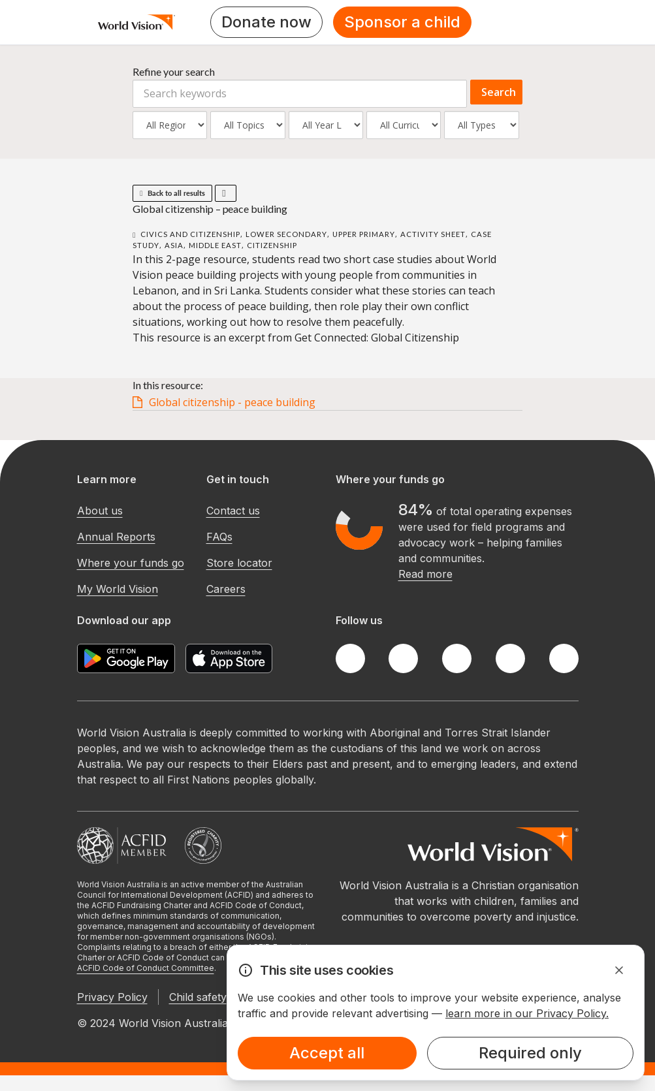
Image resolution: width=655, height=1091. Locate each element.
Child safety (198, 997)
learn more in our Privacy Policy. (527, 1013)
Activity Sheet (433, 234)
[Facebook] (350, 658)
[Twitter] (403, 658)
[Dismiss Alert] (619, 970)
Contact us (233, 510)
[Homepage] (137, 22)
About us (100, 510)
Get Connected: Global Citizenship (377, 337)
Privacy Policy (112, 997)
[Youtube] (564, 658)
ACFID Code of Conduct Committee (145, 968)
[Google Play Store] (126, 658)
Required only (530, 1052)
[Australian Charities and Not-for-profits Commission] (203, 845)
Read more (425, 573)
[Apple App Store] (228, 658)
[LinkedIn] (510, 658)
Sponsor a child (402, 21)
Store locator (239, 562)
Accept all (326, 1052)
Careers (226, 588)
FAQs (219, 536)
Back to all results (172, 193)
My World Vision (117, 588)
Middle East (215, 245)
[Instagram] (456, 658)
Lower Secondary (286, 234)
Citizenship (272, 245)
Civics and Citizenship (190, 234)
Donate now (266, 21)
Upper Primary (363, 234)
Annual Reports (116, 536)
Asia (174, 245)
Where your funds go (130, 562)
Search (498, 92)
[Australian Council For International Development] (122, 845)
